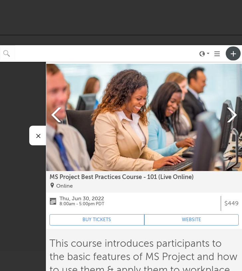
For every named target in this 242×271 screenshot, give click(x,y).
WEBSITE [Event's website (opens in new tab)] (191, 219)
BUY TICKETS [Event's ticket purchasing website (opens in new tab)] (96, 219)
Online (64, 186)
